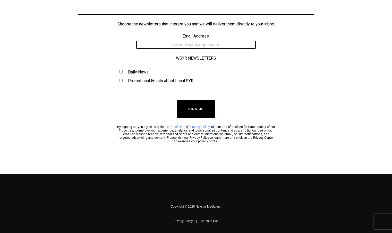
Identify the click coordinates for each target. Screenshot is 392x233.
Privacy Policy (200, 127)
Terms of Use (174, 127)
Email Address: (196, 41)
